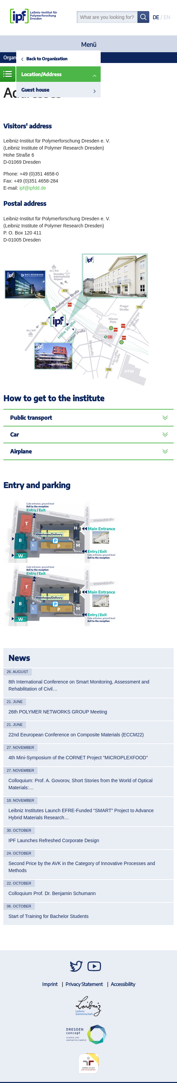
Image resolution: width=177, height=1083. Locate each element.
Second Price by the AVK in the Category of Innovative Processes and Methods (81, 867)
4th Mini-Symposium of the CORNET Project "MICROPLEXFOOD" (78, 757)
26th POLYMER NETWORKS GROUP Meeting (57, 711)
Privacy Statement (84, 984)
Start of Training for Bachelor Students (48, 916)
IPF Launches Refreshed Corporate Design (53, 840)
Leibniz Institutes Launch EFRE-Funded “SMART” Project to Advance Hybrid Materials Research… (81, 814)
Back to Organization (46, 58)
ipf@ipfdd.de (32, 188)
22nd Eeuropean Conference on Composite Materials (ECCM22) (76, 734)
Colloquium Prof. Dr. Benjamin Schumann (52, 893)
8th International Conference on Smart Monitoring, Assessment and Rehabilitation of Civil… (78, 685)
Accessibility (123, 984)
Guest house (35, 90)
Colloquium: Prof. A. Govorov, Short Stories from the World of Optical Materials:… (80, 784)
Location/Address (41, 74)
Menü (88, 44)
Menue (8, 74)
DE (156, 17)
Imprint (49, 984)
